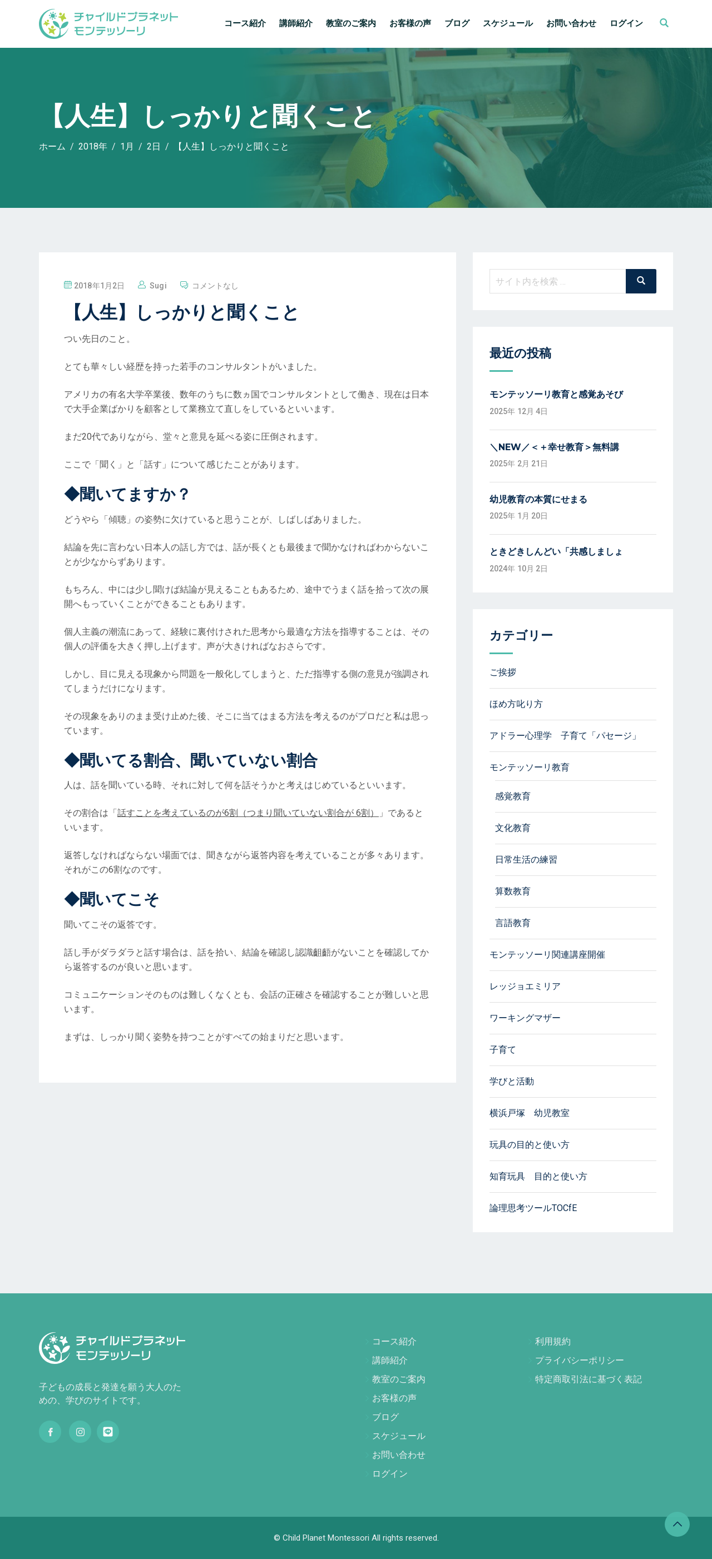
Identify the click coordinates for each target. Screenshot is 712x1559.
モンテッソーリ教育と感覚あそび (556, 394)
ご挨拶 (503, 672)
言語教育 (513, 923)
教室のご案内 (351, 23)
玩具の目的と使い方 (530, 1144)
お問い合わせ (571, 23)
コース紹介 (245, 23)
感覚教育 (513, 796)
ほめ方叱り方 (516, 704)
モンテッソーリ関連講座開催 (547, 954)
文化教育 (513, 828)
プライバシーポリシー (579, 1360)
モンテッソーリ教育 (530, 767)
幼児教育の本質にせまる (538, 499)
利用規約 (553, 1341)
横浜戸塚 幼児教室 (530, 1113)
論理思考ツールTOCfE (533, 1208)
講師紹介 (296, 23)
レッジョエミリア (525, 986)
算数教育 (513, 891)
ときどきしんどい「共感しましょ (556, 551)
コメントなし (215, 285)
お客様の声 (410, 23)
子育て (503, 1049)
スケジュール (508, 23)
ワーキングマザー (525, 1018)
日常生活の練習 (526, 859)
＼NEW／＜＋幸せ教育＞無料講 (554, 447)
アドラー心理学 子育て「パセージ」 (565, 735)
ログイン (626, 23)
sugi (158, 285)
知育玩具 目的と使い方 (538, 1176)
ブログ (456, 23)
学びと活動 (512, 1081)
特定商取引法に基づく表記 (588, 1379)
